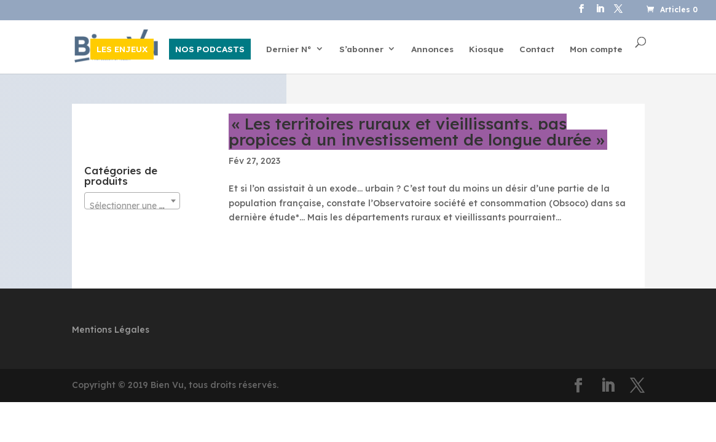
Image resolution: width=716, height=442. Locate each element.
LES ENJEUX (122, 49)
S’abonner (361, 49)
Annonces (432, 49)
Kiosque (486, 49)
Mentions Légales (110, 329)
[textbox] (132, 206)
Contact (536, 49)
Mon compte (596, 49)
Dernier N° (289, 49)
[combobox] (132, 200)
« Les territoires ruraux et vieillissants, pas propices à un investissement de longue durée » (416, 132)
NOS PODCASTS (210, 49)
